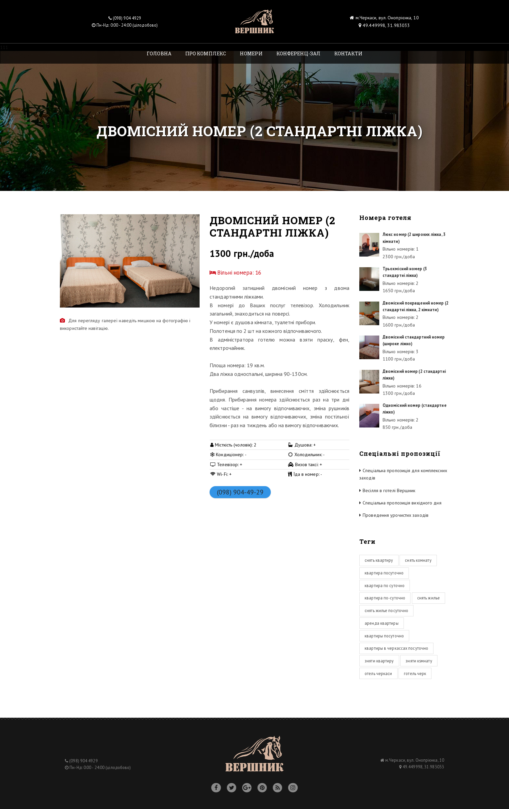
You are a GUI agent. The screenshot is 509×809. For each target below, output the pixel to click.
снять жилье (428, 597)
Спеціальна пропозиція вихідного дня (402, 503)
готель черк (415, 673)
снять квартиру (379, 560)
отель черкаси (378, 673)
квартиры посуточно (384, 635)
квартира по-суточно (385, 597)
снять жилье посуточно (386, 610)
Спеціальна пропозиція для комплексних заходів (403, 474)
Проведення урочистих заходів (395, 515)
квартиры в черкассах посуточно (396, 648)
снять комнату (418, 560)
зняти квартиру (379, 660)
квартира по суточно (385, 585)
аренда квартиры (382, 623)
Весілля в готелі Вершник (389, 490)
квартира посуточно (384, 572)
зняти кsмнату (419, 660)
